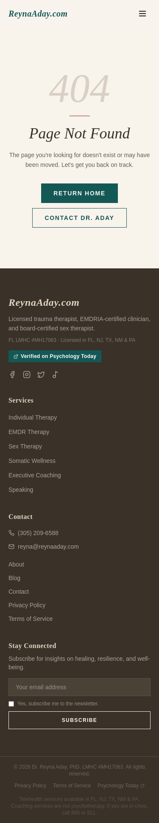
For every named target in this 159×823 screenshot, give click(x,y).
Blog (14, 578)
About (16, 564)
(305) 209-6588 (33, 533)
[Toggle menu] (142, 14)
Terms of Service (30, 618)
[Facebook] (12, 374)
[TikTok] (55, 374)
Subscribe (80, 720)
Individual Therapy (32, 417)
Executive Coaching (34, 475)
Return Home (79, 193)
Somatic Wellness (32, 460)
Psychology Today (121, 786)
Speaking (20, 489)
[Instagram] (27, 374)
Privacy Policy (26, 605)
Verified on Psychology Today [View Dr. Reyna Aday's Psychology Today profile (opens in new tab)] (55, 356)
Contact (18, 591)
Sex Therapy (25, 446)
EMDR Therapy (28, 431)
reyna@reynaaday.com (43, 546)
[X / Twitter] (41, 374)
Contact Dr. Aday (79, 217)
